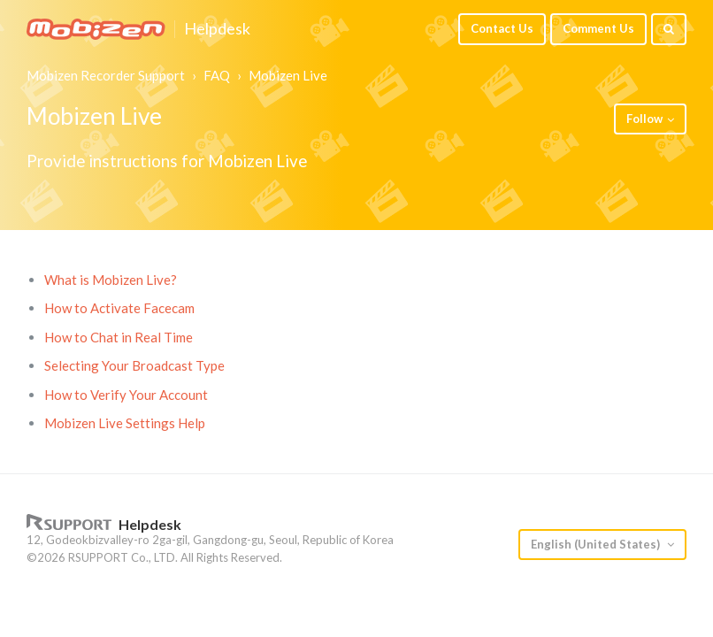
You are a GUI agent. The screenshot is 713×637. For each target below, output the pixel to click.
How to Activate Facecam (119, 308)
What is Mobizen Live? (110, 280)
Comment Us (598, 28)
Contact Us (502, 28)
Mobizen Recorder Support (106, 75)
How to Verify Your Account (126, 395)
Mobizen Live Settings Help (124, 423)
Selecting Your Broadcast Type (134, 365)
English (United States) (597, 544)
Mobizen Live (288, 75)
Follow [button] (644, 118)
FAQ (216, 75)
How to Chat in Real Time (118, 337)
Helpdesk (217, 29)
